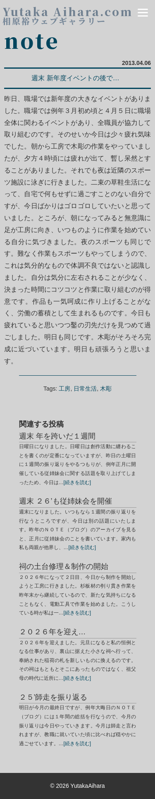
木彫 (106, 388)
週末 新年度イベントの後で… (75, 78)
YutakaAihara (87, 785)
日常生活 (85, 388)
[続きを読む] (77, 482)
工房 (64, 388)
